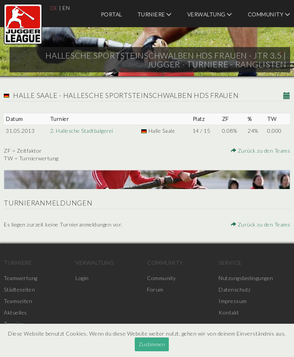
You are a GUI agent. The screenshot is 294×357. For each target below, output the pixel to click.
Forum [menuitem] (155, 289)
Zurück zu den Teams (261, 150)
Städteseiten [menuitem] (19, 289)
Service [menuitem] (230, 262)
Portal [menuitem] (111, 14)
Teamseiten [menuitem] (18, 301)
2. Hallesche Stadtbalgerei (81, 130)
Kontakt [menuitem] (229, 312)
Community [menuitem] (269, 14)
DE (54, 8)
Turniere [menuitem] (154, 14)
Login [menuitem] (82, 278)
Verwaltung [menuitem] (209, 14)
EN (66, 8)
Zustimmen (152, 344)
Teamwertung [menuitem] (21, 278)
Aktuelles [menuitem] (15, 312)
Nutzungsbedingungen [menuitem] (246, 278)
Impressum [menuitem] (233, 301)
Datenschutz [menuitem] (235, 289)
